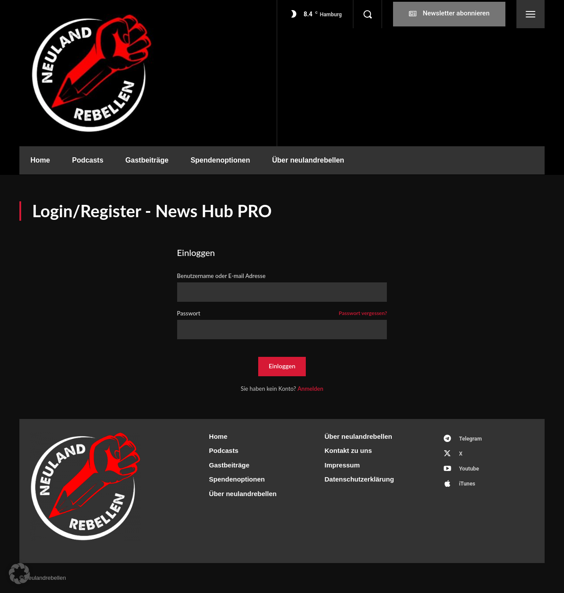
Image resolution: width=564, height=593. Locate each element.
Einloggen (282, 366)
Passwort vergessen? (363, 313)
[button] (367, 14)
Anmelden (310, 388)
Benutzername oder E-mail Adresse (221, 276)
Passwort (282, 313)
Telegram (472, 439)
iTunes (469, 488)
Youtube (471, 472)
